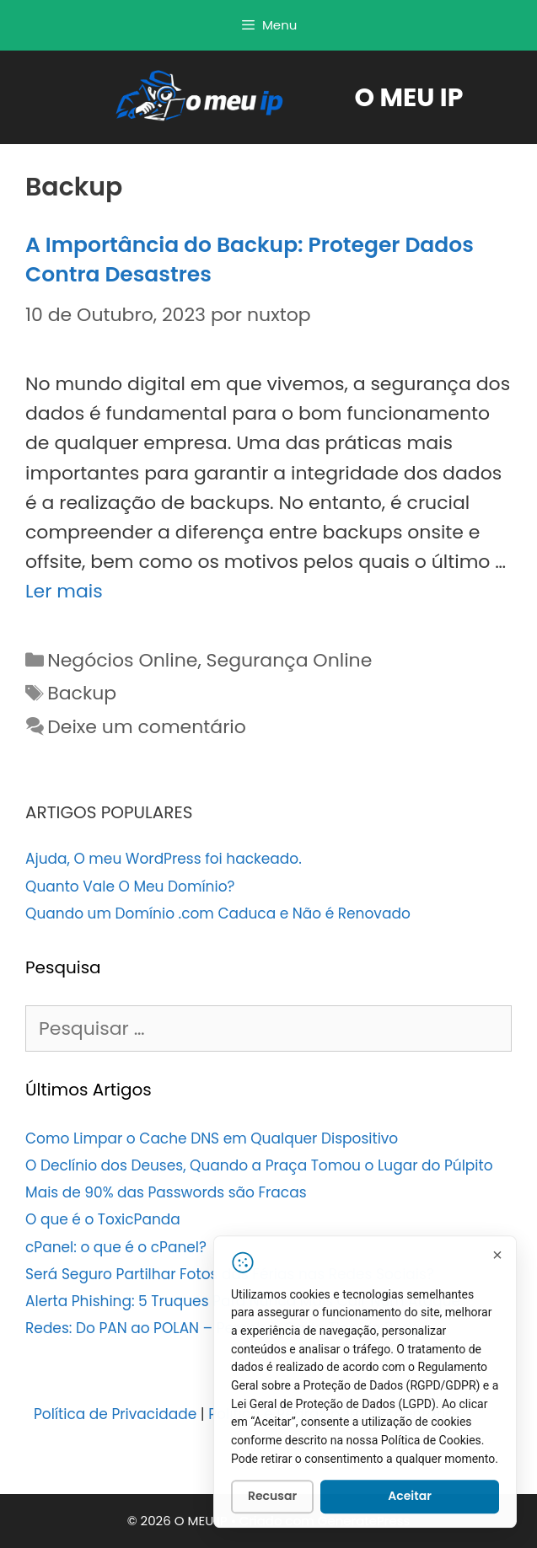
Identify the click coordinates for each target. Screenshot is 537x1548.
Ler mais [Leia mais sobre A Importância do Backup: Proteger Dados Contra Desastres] (64, 591)
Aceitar (410, 1499)
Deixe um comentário (146, 727)
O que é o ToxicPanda (102, 1219)
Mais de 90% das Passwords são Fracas (166, 1192)
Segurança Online (290, 660)
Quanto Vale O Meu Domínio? (129, 886)
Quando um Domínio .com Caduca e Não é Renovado (218, 913)
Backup (81, 693)
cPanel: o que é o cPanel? (116, 1247)
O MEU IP (409, 97)
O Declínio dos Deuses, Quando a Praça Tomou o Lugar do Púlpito (259, 1165)
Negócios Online (122, 660)
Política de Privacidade (115, 1414)
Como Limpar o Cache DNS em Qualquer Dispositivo (211, 1138)
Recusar (272, 1499)
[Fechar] (497, 1257)
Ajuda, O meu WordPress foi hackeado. (163, 859)
